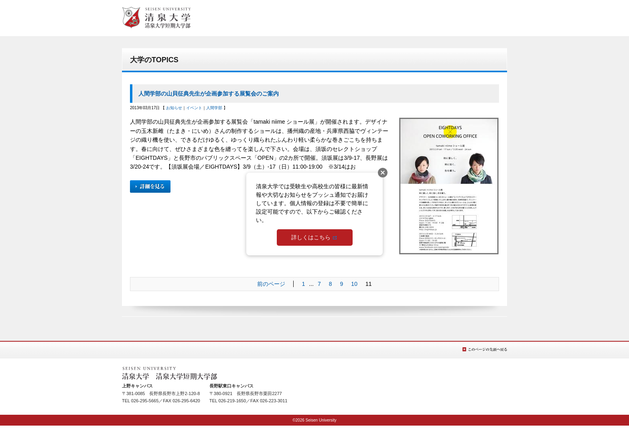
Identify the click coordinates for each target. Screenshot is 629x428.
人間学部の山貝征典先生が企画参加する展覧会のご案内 (208, 93)
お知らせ (174, 108)
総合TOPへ (156, 18)
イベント (194, 108)
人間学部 (214, 108)
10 (354, 284)
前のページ (271, 284)
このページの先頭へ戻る (485, 349)
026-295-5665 (145, 400)
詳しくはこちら (311, 237)
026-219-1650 (232, 400)
